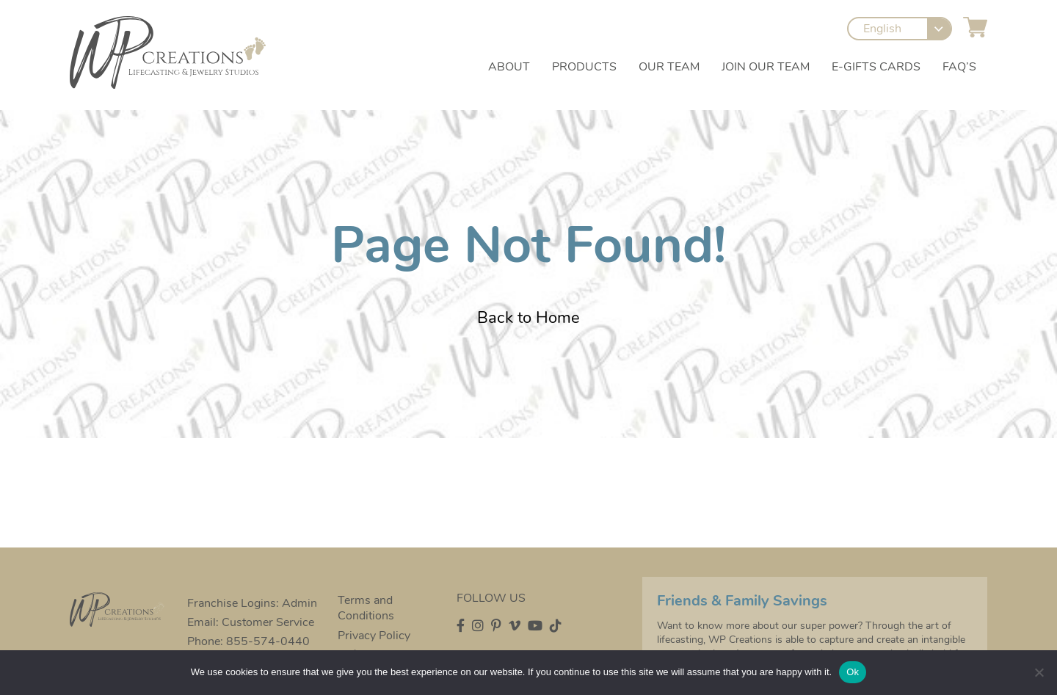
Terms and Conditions (366, 608)
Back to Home (528, 318)
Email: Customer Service (250, 622)
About (509, 67)
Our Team (669, 67)
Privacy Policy (374, 635)
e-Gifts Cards (876, 67)
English (882, 29)
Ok (852, 671)
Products (584, 67)
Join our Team (766, 67)
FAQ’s (959, 67)
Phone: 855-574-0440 (248, 641)
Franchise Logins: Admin (252, 603)
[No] (1038, 672)
